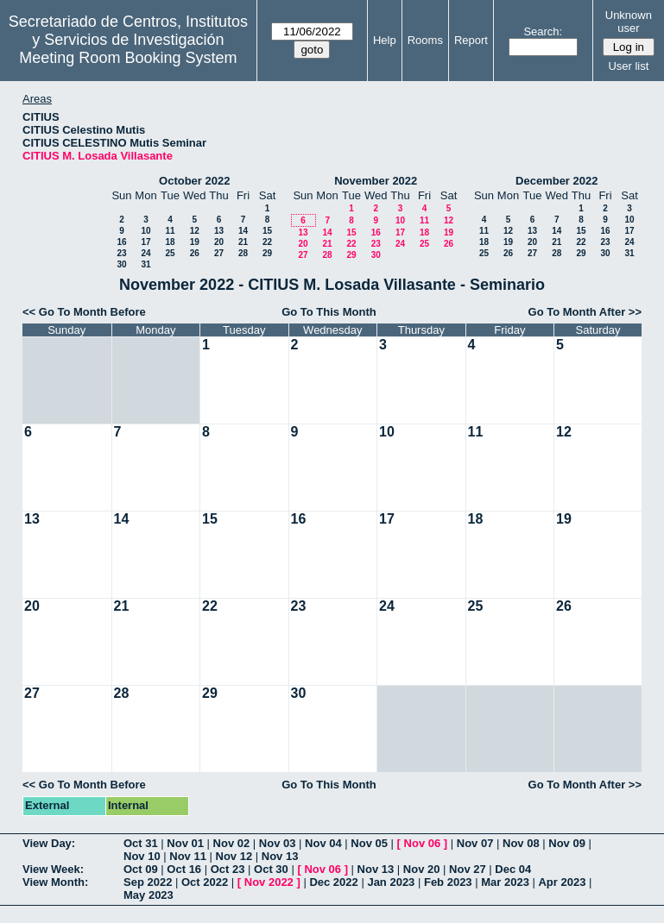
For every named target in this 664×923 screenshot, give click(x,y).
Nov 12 (234, 856)
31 (145, 264)
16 (121, 242)
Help (384, 40)
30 (121, 264)
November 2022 (375, 180)
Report (471, 40)
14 (243, 230)
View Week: (53, 869)
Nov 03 (277, 843)
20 (219, 242)
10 (145, 230)
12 (194, 230)
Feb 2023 (448, 882)
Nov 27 (467, 869)
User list (628, 66)
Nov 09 (566, 843)
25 (169, 253)
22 (267, 242)
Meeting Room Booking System (128, 57)
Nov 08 (521, 843)
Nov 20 (421, 869)
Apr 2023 (561, 882)
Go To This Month (328, 311)
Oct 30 (271, 869)
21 (243, 242)
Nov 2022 (269, 882)
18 (169, 242)
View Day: (48, 843)
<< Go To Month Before (84, 311)
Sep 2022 (147, 882)
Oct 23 (228, 869)
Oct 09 (140, 869)
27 (219, 253)
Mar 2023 (505, 882)
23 (121, 253)
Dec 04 (513, 869)
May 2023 (148, 894)
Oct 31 (140, 843)
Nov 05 (369, 843)
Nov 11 (187, 856)
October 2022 (194, 180)
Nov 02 (231, 843)
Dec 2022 (333, 882)
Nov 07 (475, 843)
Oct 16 (184, 869)
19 (194, 242)
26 (194, 253)
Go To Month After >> (585, 311)
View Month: (55, 882)
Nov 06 (422, 843)
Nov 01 (185, 843)
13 (219, 230)
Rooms (425, 40)
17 (145, 242)
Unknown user (628, 22)
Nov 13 (280, 856)
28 (243, 253)
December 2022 (556, 180)
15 (267, 230)
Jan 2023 (390, 882)
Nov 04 (323, 843)
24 (145, 253)
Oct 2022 (204, 882)
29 (267, 253)
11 (169, 230)
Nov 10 (142, 856)
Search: (542, 31)
